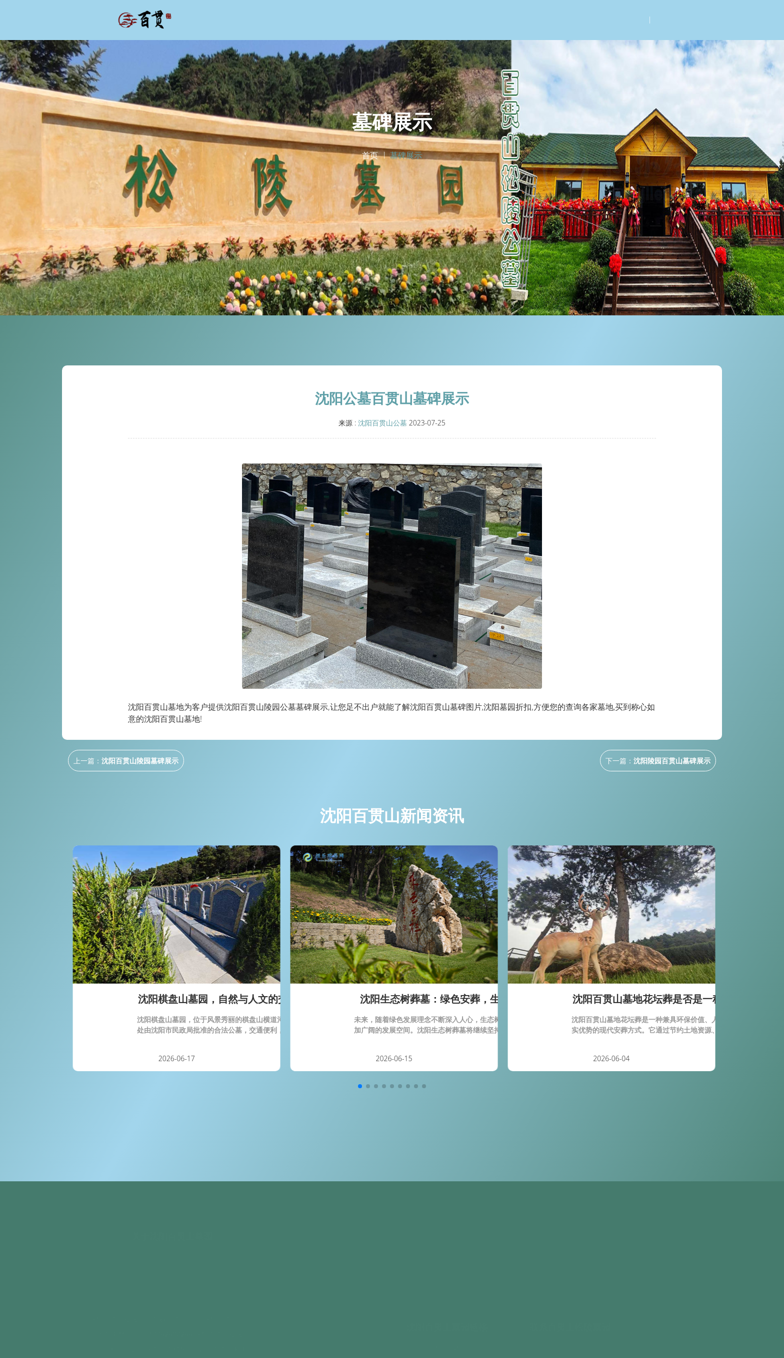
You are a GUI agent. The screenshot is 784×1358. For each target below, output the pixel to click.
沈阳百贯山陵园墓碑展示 (140, 760)
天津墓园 (447, 1344)
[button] (360, 1086)
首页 (370, 155)
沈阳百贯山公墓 (382, 422)
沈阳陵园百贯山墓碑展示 (672, 760)
